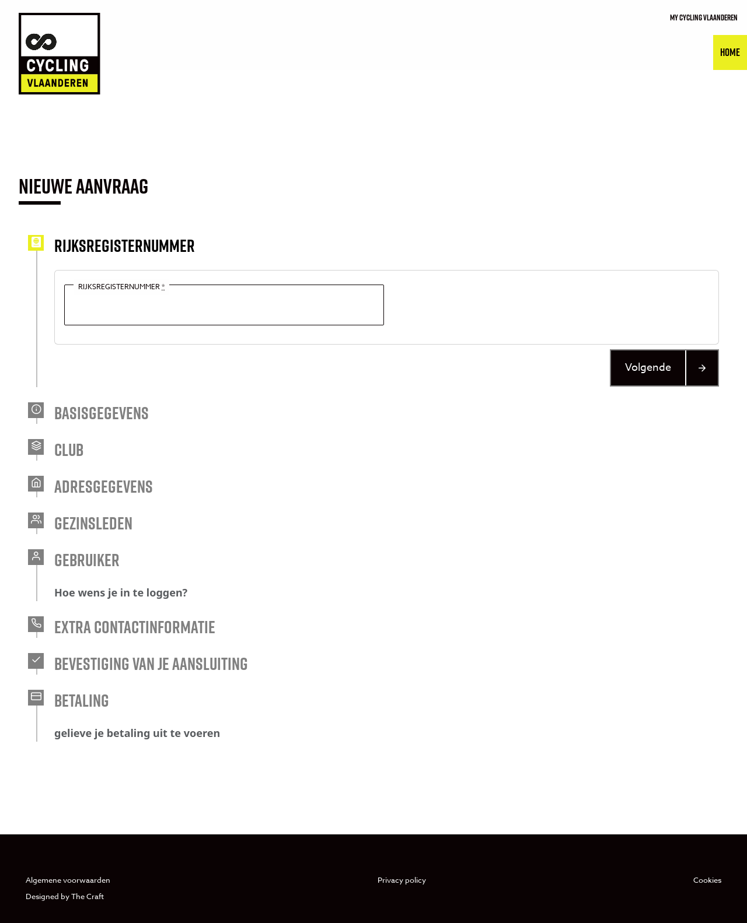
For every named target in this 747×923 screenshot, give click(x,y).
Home (730, 52)
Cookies (707, 880)
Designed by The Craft (65, 896)
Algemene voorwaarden (68, 880)
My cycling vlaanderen (704, 17)
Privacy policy (402, 880)
